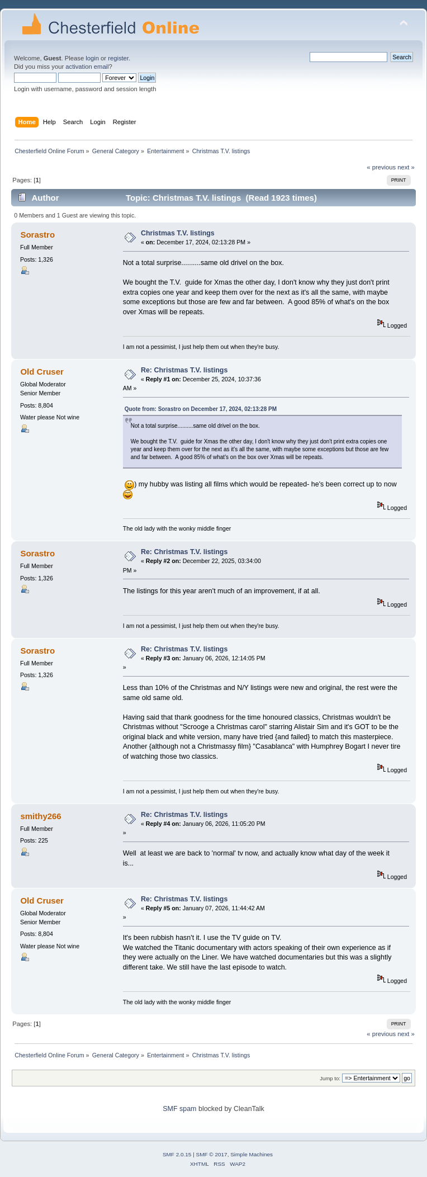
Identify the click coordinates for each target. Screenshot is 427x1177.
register (118, 58)
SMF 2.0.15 (177, 1154)
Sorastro (37, 234)
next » (406, 167)
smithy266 (40, 816)
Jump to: (330, 1078)
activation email (86, 66)
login (92, 58)
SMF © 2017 (211, 1154)
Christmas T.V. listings (178, 233)
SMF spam (179, 1109)
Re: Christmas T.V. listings (184, 370)
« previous (381, 167)
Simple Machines (251, 1154)
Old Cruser (41, 371)
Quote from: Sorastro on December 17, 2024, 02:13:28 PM (201, 409)
